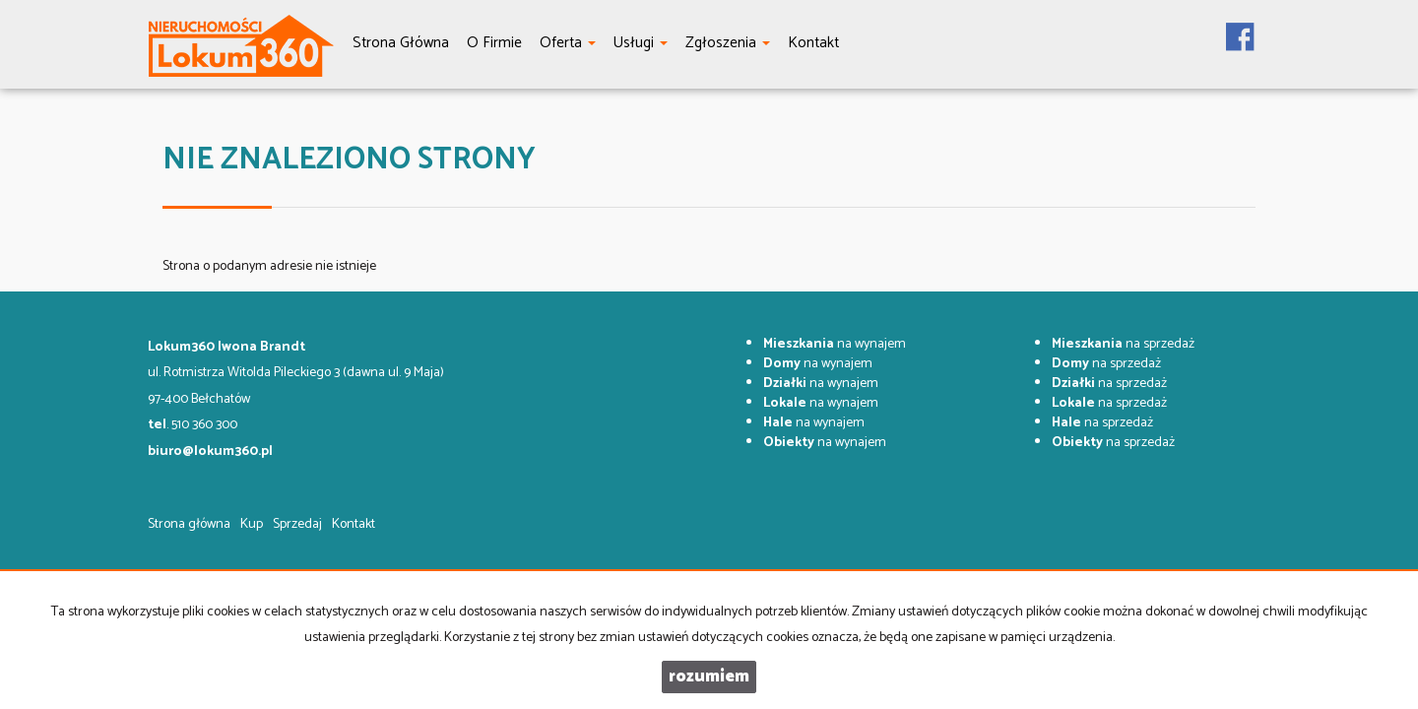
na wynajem (834, 344)
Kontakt (353, 524)
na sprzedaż (1123, 344)
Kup (251, 524)
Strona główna (189, 524)
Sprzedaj (297, 524)
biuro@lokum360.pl (210, 451)
